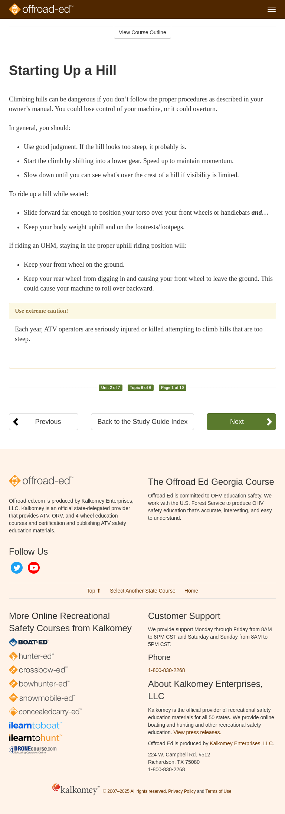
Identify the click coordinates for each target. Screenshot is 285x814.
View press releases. (198, 732)
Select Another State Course (143, 591)
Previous (48, 421)
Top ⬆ (94, 591)
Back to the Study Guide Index (142, 421)
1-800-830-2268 (166, 670)
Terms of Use (219, 791)
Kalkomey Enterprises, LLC (241, 743)
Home (191, 591)
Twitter (17, 568)
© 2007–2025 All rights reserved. (135, 791)
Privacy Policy (182, 791)
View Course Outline (142, 32)
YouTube (34, 568)
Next (237, 421)
